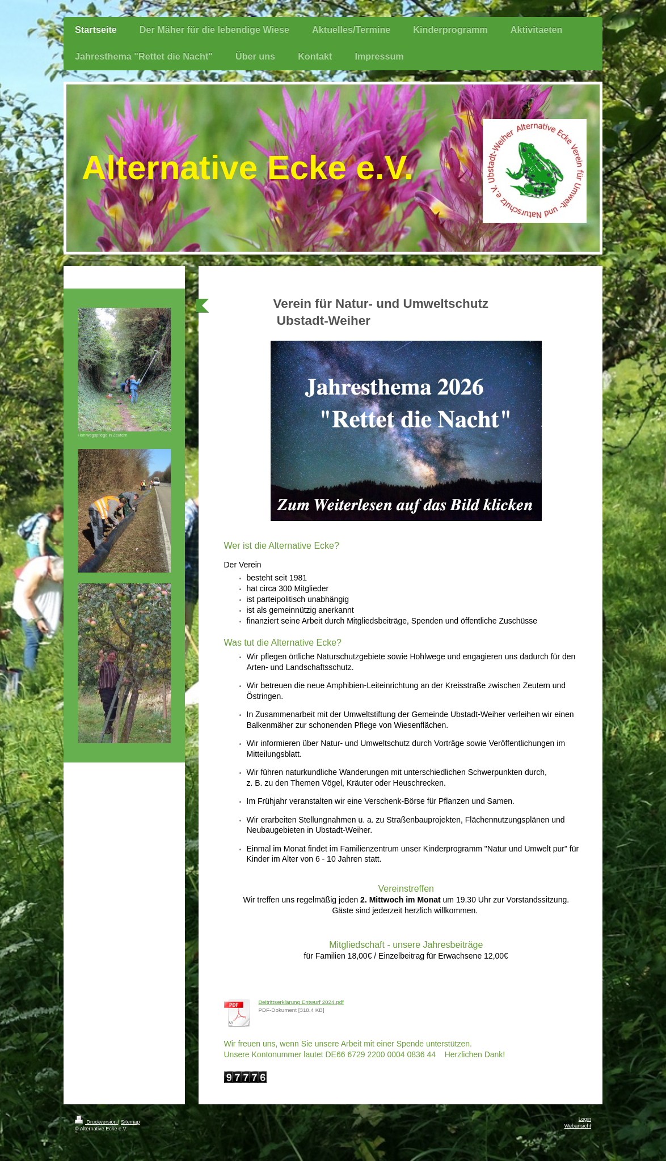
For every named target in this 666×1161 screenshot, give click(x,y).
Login (585, 1119)
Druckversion (96, 1122)
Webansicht (577, 1126)
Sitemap (130, 1122)
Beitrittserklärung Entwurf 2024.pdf (301, 1002)
